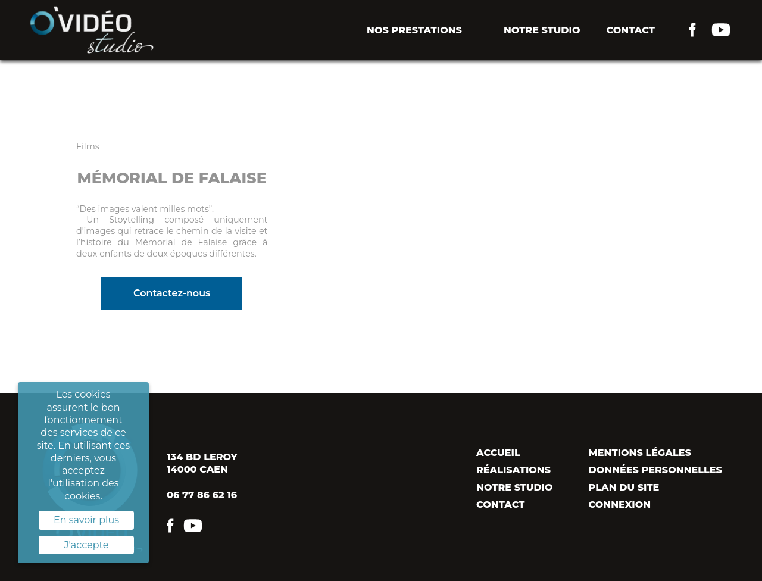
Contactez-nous (171, 293)
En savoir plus (86, 520)
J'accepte (86, 545)
